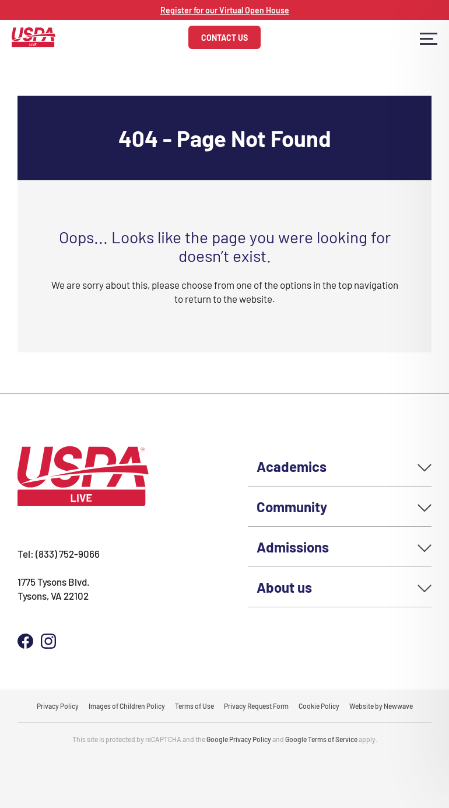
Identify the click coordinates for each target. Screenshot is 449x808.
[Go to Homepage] (33, 35)
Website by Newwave (381, 706)
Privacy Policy (58, 706)
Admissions (293, 546)
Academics (292, 466)
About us (284, 587)
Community (292, 506)
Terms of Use (194, 706)
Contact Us (224, 37)
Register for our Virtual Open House (224, 10)
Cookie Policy (319, 706)
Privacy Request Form (256, 706)
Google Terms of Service (321, 739)
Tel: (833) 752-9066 (58, 553)
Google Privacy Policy (238, 739)
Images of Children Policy (127, 706)
